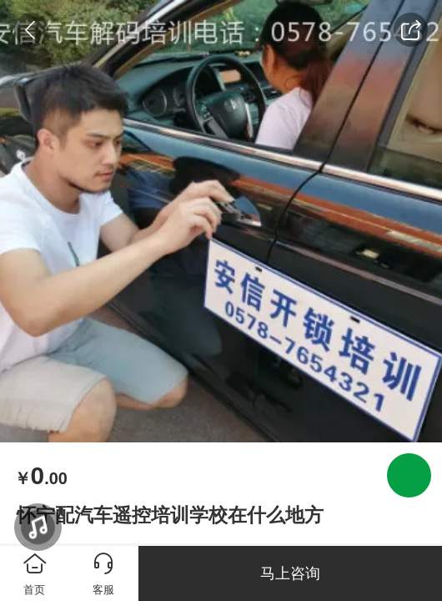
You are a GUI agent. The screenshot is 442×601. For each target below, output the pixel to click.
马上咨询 (290, 573)
